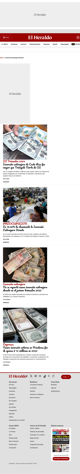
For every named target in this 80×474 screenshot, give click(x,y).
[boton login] (78, 37)
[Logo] (40, 37)
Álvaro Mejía (6, 179)
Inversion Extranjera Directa (14, 58)
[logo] (13, 376)
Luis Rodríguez (6, 299)
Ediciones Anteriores (61, 458)
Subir (66, 377)
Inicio (2, 58)
